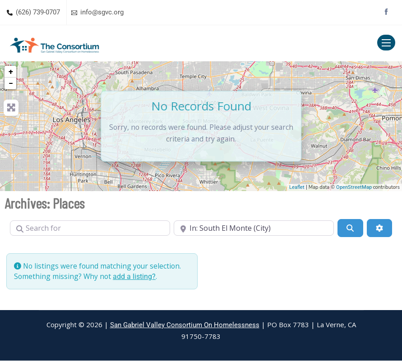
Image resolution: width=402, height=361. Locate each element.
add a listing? (135, 276)
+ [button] (11, 71)
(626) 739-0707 (38, 12)
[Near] (254, 228)
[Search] (350, 228)
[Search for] (90, 228)
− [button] (11, 83)
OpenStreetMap (354, 187)
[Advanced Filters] (379, 228)
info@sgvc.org (102, 12)
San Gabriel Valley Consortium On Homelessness (184, 325)
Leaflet (297, 187)
